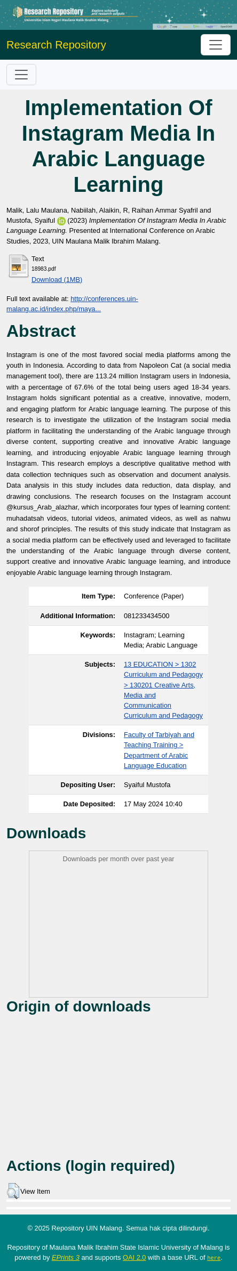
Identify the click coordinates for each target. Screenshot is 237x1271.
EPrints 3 (66, 1257)
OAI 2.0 (134, 1257)
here (213, 1257)
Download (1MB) (56, 280)
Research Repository (56, 45)
